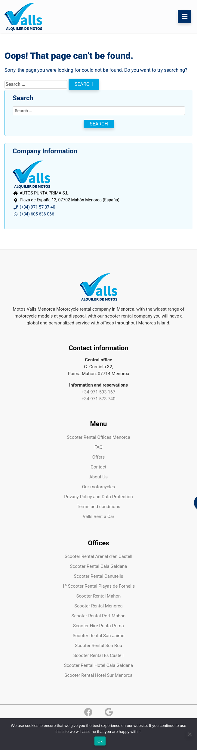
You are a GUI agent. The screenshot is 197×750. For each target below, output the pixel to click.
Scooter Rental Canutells (98, 576)
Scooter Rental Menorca (98, 606)
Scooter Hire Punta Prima (98, 625)
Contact (98, 467)
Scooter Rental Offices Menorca (98, 437)
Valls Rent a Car (98, 516)
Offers (98, 457)
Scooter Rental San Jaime (99, 635)
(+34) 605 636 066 (33, 214)
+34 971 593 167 (98, 392)
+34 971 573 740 (98, 399)
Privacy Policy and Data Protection (98, 496)
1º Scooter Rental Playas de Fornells (98, 586)
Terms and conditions (98, 506)
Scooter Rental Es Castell (98, 655)
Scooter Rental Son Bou (98, 645)
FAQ (98, 447)
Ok (100, 741)
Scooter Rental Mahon (98, 596)
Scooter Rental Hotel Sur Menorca (99, 675)
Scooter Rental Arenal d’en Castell (98, 556)
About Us (98, 477)
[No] (189, 734)
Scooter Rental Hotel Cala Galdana (98, 665)
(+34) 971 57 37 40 (34, 207)
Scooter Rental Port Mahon (99, 616)
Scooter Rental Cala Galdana (98, 566)
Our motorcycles (98, 486)
